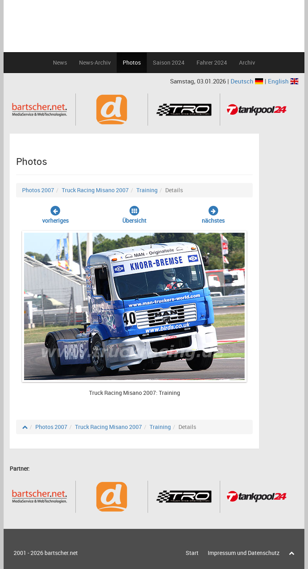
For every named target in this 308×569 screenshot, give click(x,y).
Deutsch (248, 81)
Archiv (247, 62)
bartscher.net (61, 553)
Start (192, 553)
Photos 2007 (38, 190)
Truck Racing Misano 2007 (95, 190)
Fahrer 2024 (212, 62)
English (283, 81)
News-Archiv (95, 62)
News (60, 62)
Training (147, 190)
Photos (132, 62)
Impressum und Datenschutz (244, 553)
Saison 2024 (168, 62)
